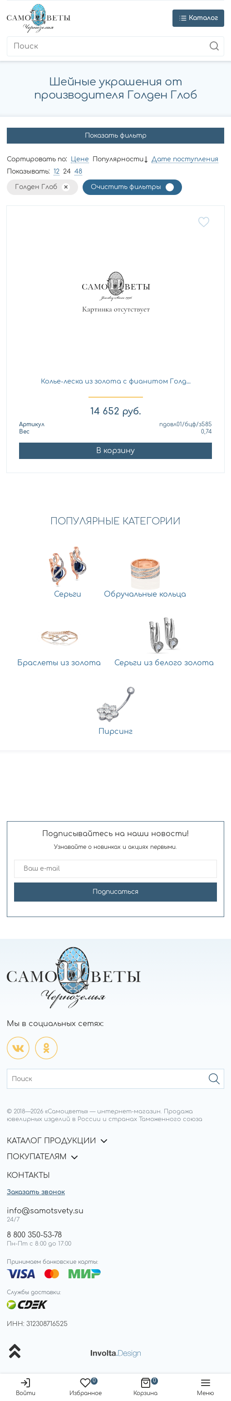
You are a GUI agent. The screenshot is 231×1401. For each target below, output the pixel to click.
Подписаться (115, 891)
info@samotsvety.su (45, 1211)
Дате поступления (185, 159)
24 (67, 171)
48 (78, 171)
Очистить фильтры (126, 187)
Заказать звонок (36, 1192)
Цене (80, 159)
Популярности (118, 159)
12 (56, 171)
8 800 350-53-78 (34, 1235)
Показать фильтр (116, 135)
